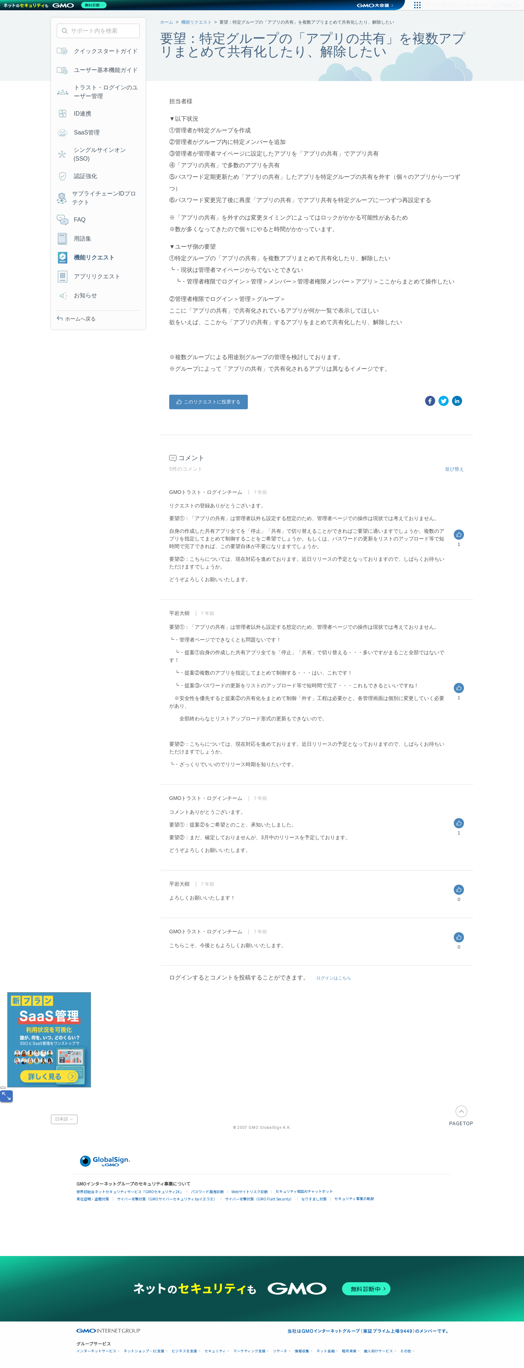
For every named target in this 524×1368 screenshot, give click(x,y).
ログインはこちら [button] (333, 978)
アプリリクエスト (88, 276)
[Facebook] (430, 401)
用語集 (74, 239)
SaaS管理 (78, 132)
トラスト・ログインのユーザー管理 (97, 91)
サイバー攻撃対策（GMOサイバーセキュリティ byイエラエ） (167, 1199)
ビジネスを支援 (184, 1351)
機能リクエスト (196, 22)
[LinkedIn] (457, 401)
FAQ (71, 220)
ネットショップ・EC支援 (144, 1351)
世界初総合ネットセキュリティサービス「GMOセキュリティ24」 (129, 1191)
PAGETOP (461, 1116)
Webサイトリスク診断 (249, 1191)
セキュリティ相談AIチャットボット (304, 1191)
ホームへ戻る (76, 319)
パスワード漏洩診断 (207, 1191)
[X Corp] (443, 401)
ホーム (166, 22)
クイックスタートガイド (97, 51)
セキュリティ (215, 1351)
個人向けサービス (378, 1351)
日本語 (64, 1119)
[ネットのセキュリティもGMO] (56, 5)
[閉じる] (3, 1088)
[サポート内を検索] (98, 31)
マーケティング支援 (249, 1351)
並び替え (454, 469)
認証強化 (77, 176)
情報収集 (302, 1351)
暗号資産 (349, 1351)
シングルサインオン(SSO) (91, 154)
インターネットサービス (96, 1351)
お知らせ (77, 295)
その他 (405, 1351)
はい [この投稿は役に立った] (208, 402)
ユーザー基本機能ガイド (97, 70)
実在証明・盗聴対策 (92, 1199)
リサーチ (280, 1351)
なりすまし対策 (314, 1199)
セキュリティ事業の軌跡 (354, 1198)
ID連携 (74, 114)
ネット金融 (326, 1351)
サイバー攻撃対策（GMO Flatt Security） (259, 1199)
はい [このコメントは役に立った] (459, 535)
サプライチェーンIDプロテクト (96, 197)
